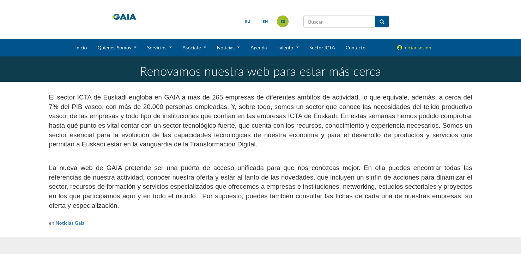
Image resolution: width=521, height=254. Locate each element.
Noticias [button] (226, 47)
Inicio (81, 47)
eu (247, 21)
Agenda (258, 47)
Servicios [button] (157, 47)
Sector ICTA (322, 47)
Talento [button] (286, 47)
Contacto (355, 47)
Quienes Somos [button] (114, 47)
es (282, 21)
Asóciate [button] (192, 47)
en (265, 21)
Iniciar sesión (414, 47)
